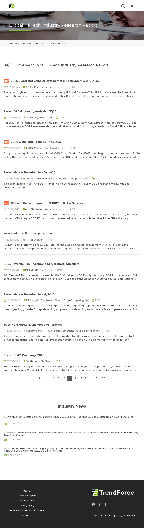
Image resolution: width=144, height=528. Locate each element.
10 (64, 378)
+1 (86, 178)
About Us (27, 490)
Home (13, 43)
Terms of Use (27, 500)
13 (81, 378)
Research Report (27, 495)
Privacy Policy (26, 505)
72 (97, 378)
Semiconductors (55, 87)
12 (75, 378)
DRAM (30, 117)
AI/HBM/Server (35, 87)
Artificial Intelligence (88, 330)
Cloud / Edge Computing (69, 178)
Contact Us (27, 515)
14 (86, 378)
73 (103, 378)
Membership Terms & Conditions (26, 510)
